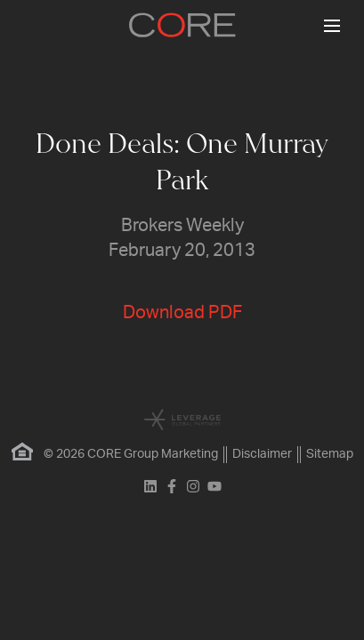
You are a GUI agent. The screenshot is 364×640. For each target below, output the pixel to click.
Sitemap (329, 454)
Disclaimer (262, 454)
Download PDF (182, 313)
